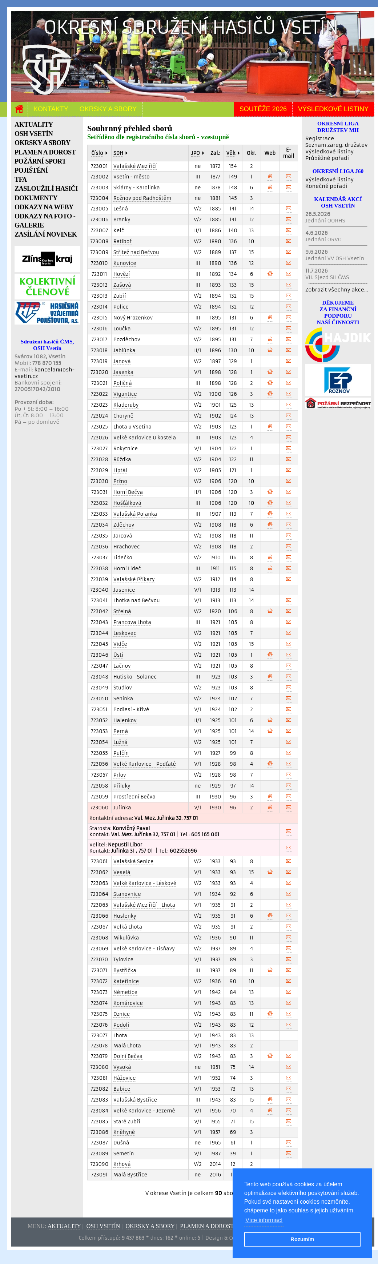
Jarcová (122, 536)
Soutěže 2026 (263, 109)
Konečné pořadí (326, 186)
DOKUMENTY (36, 198)
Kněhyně (124, 1132)
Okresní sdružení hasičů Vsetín (191, 27)
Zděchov (123, 525)
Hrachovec (126, 547)
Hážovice (124, 1078)
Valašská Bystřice (135, 1100)
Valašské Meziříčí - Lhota (144, 905)
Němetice (125, 992)
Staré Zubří (126, 1122)
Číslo (97, 153)
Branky (121, 220)
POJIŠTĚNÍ (31, 170)
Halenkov (125, 720)
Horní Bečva (128, 492)
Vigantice (125, 394)
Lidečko (122, 558)
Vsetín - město (131, 177)
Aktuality (64, 1226)
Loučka (122, 329)
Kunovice (124, 263)
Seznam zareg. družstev (336, 145)
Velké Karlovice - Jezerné (144, 1111)
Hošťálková (127, 503)
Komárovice (128, 1003)
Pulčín (121, 753)
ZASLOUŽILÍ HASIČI (46, 188)
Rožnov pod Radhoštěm (142, 198)
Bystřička (124, 970)
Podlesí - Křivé (131, 710)
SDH (118, 153)
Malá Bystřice (130, 1175)
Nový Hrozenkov (133, 318)
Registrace (319, 138)
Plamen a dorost (207, 1226)
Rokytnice (125, 449)
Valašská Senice (133, 861)
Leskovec (124, 633)
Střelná (122, 611)
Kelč (118, 231)
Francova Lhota (132, 622)
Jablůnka (124, 350)
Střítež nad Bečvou (136, 252)
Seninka (123, 699)
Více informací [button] (263, 1220)
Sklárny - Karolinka (136, 188)
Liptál (120, 470)
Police (121, 307)
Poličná (122, 383)
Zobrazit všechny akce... (336, 289)
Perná (120, 731)
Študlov (122, 688)
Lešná (120, 209)
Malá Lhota (127, 1046)
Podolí (121, 1025)
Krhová (122, 1164)
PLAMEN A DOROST (45, 152)
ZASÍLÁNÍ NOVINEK (46, 234)
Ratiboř (122, 241)
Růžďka (122, 459)
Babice (121, 1089)
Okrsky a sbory (108, 109)
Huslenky (124, 916)
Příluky (121, 786)
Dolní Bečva (127, 1056)
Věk (230, 153)
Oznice (121, 1014)
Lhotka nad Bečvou (136, 600)
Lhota (120, 1035)
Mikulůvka (126, 938)
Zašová (122, 285)
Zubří (119, 296)
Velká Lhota (127, 927)
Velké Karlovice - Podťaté (144, 764)
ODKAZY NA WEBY (44, 207)
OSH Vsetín (103, 1226)
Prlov (119, 775)
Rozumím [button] (302, 1239)
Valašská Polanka (135, 514)
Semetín (123, 1154)
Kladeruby (125, 405)
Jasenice (124, 590)
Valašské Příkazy (134, 579)
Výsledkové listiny (333, 109)
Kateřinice (126, 981)
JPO (195, 153)
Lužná (120, 742)
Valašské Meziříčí (135, 166)
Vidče (120, 644)
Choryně (123, 416)
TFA (21, 179)
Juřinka (122, 808)
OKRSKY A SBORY (42, 142)
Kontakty (50, 109)
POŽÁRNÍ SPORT (40, 161)
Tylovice (123, 960)
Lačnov (122, 666)
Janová (122, 361)
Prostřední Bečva (134, 797)
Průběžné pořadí (327, 158)
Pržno (120, 481)
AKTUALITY (34, 124)
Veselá (121, 872)
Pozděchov (126, 340)
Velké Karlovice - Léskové (144, 883)
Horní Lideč (127, 568)
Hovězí (121, 274)
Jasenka (123, 372)
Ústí (118, 655)
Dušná (121, 1143)
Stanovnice (127, 894)
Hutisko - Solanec (135, 677)
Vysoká (122, 1067)
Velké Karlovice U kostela (144, 438)
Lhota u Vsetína (132, 427)
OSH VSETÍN (34, 133)
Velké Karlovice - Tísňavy (144, 949)
